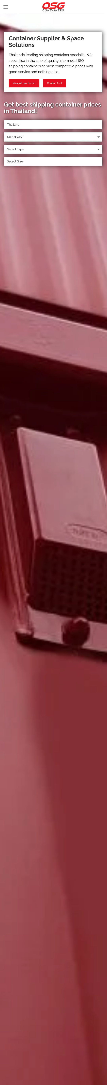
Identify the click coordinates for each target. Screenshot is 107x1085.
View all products (24, 83)
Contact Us (54, 83)
